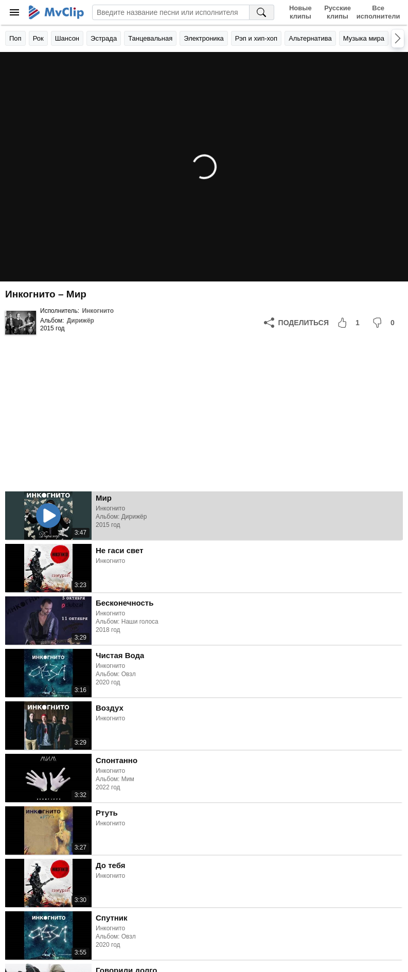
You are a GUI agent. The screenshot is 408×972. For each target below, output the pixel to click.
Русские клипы (337, 12)
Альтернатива (310, 38)
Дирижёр (80, 320)
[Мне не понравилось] (385, 322)
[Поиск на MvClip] (262, 12)
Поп (15, 38)
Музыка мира (363, 38)
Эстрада (104, 38)
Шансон (67, 38)
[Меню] (14, 12)
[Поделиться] (296, 322)
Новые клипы (300, 12)
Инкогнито (98, 310)
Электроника (204, 38)
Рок (38, 38)
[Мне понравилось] (350, 322)
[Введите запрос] (171, 12)
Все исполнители (378, 12)
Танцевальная (150, 38)
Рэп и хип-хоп (256, 38)
